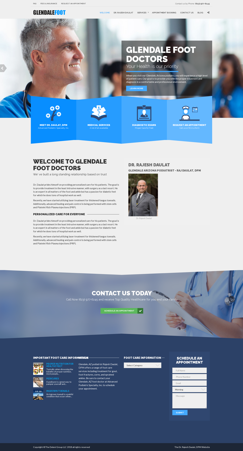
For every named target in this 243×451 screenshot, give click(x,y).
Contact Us (187, 12)
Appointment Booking (164, 12)
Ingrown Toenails (57, 391)
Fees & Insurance (48, 4)
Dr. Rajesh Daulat (123, 12)
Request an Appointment (73, 4)
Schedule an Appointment (123, 311)
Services (141, 12)
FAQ (34, 4)
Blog (200, 12)
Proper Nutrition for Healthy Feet (59, 365)
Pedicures (52, 378)
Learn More (136, 91)
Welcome (105, 12)
